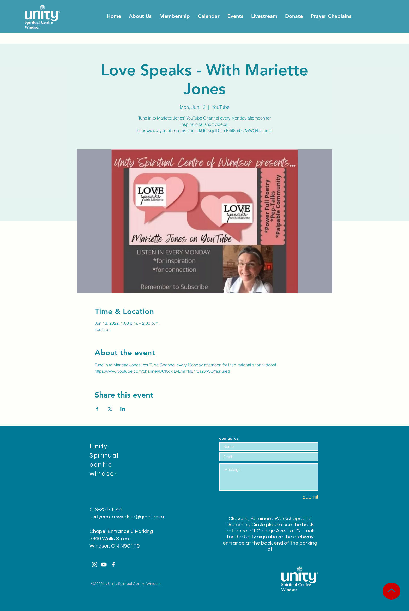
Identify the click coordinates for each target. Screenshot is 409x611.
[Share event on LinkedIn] (122, 409)
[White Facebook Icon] (113, 564)
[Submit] (299, 496)
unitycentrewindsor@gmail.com (126, 516)
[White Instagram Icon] (94, 564)
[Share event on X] (109, 409)
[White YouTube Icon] (103, 564)
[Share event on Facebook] (97, 409)
